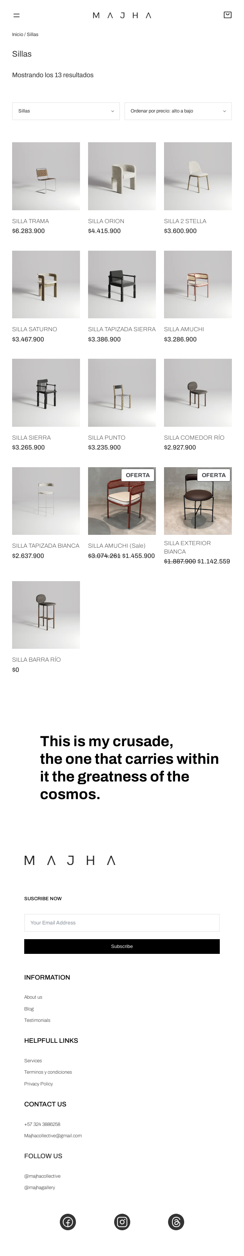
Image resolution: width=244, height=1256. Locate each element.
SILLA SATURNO (34, 329)
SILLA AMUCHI (184, 329)
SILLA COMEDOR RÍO (194, 437)
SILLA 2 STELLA (185, 221)
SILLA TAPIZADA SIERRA (122, 329)
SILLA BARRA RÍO (36, 659)
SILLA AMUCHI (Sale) (117, 546)
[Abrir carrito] (227, 15)
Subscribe (122, 946)
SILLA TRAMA (30, 221)
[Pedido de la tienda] (178, 111)
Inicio (17, 34)
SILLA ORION (106, 221)
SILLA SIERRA (31, 437)
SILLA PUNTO (106, 437)
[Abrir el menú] (16, 15)
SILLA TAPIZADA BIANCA (45, 546)
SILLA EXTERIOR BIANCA (187, 547)
